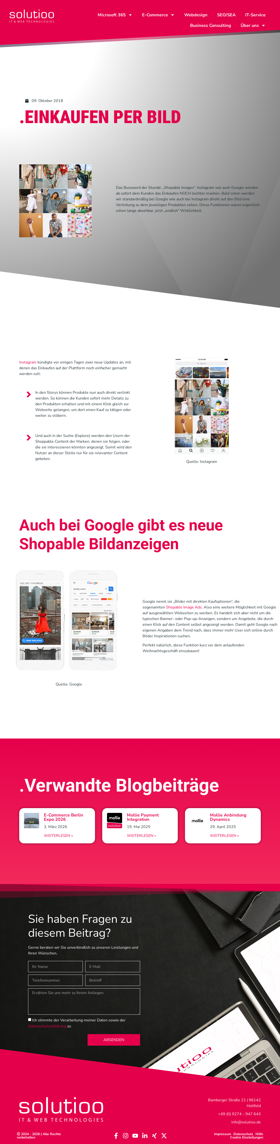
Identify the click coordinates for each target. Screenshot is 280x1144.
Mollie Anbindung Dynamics (228, 817)
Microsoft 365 (115, 14)
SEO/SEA (226, 15)
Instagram (27, 362)
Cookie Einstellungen (246, 1137)
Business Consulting (210, 25)
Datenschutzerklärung (47, 1026)
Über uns (253, 25)
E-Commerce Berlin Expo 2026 (63, 817)
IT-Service (255, 15)
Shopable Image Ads (184, 607)
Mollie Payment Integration (143, 817)
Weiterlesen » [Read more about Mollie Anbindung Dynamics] (224, 835)
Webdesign (196, 15)
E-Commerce (158, 14)
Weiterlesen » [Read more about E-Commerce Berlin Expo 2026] (58, 835)
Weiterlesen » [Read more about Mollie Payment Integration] (141, 835)
